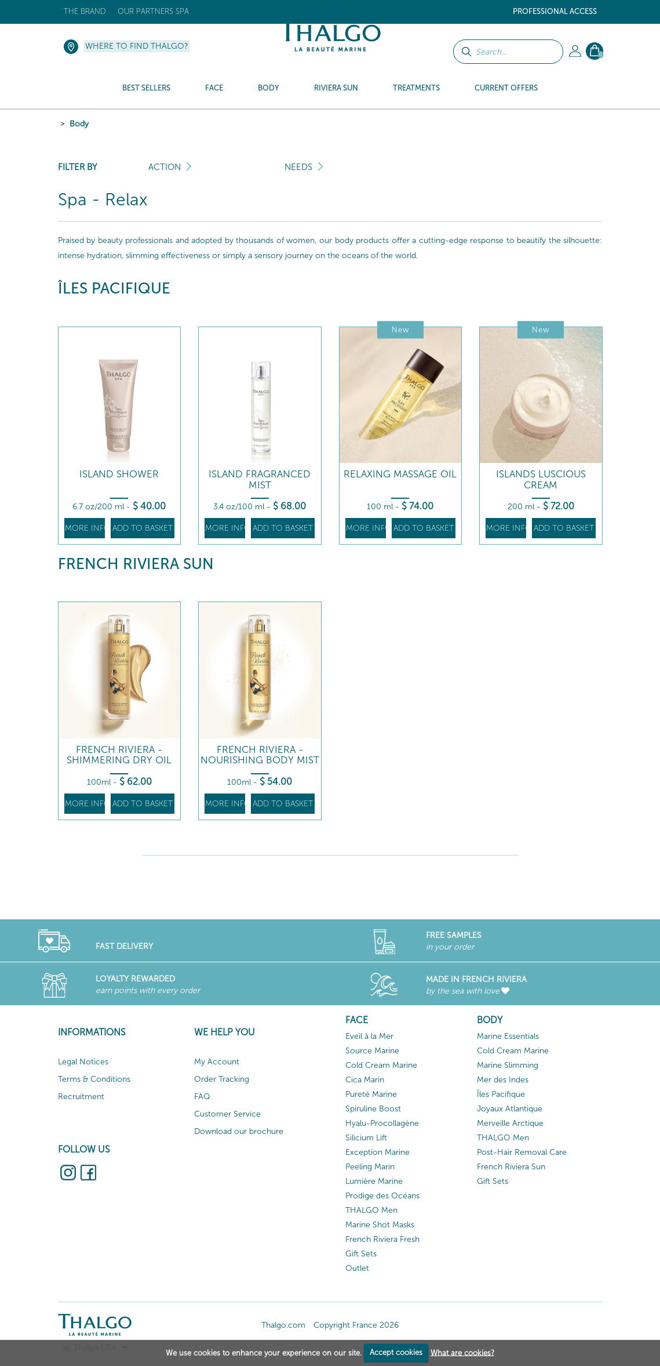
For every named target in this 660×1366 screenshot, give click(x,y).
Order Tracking (221, 1079)
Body (79, 124)
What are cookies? (462, 1352)
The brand (85, 11)
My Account (216, 1062)
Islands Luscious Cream (541, 479)
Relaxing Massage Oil (400, 474)
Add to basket (142, 528)
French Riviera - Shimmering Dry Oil (119, 755)
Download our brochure (238, 1131)
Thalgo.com (283, 1325)
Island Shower (119, 474)
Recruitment (81, 1097)
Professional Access (555, 11)
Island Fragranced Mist (260, 479)
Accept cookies (396, 1352)
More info (85, 528)
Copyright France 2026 (356, 1325)
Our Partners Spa (153, 11)
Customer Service (227, 1114)
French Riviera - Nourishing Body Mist (259, 755)
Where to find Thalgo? (136, 46)
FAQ (202, 1097)
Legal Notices (83, 1062)
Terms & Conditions (94, 1079)
